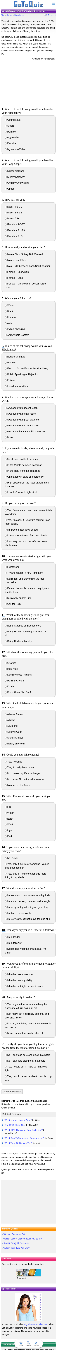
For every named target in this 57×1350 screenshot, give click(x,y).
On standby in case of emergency (24, 476)
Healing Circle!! (14, 680)
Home (21, 1343)
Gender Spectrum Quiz (15, 1234)
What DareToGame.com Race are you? (24, 1138)
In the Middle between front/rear (23, 465)
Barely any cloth (15, 743)
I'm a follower (13, 943)
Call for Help (13, 604)
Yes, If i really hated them (20, 767)
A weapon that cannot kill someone (25, 431)
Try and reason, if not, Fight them (24, 573)
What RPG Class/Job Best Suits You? (24, 1130)
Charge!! (11, 663)
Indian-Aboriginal (15, 329)
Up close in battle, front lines (21, 459)
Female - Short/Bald (17, 272)
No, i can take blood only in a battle (25, 1060)
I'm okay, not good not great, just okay (26, 907)
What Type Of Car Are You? (19, 1143)
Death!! (10, 686)
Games (9, 15)
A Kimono (11, 726)
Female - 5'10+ (14, 236)
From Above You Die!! (18, 692)
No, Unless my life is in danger (22, 773)
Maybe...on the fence (17, 785)
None (9, 437)
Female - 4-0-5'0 (15, 224)
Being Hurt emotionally (18, 641)
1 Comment (51, 15)
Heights (10, 362)
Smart (9, 125)
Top (3, 15)
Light (9, 830)
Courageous (13, 120)
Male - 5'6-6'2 (13, 212)
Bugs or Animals (15, 356)
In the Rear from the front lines (22, 471)
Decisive (11, 143)
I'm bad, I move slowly (18, 913)
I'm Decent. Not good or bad (21, 529)
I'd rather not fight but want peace (24, 986)
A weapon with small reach (20, 413)
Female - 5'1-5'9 (15, 230)
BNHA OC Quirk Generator (16, 1243)
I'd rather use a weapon (19, 974)
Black (9, 311)
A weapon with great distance (22, 419)
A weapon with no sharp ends (22, 425)
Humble (10, 131)
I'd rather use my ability (18, 980)
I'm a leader (12, 937)
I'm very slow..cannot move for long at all (28, 919)
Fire (8, 807)
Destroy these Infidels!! (18, 674)
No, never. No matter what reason (24, 779)
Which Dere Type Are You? (16, 1248)
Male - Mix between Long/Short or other (27, 266)
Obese (10, 188)
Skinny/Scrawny (15, 177)
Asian (9, 323)
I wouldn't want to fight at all (21, 492)
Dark (8, 836)
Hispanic (11, 317)
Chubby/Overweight (17, 183)
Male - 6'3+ (12, 218)
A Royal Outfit (13, 731)
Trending (36, 1343)
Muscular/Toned (14, 171)
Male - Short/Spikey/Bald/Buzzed (24, 254)
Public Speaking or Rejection (21, 374)
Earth (9, 818)
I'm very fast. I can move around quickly (27, 895)
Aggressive (12, 137)
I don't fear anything (17, 386)
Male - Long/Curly (16, 260)
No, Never (11, 858)
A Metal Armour (14, 714)
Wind (9, 824)
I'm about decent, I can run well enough (27, 901)
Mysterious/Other (15, 149)
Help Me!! (11, 668)
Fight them (12, 567)
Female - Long (14, 278)
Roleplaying (19, 15)
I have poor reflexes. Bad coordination (26, 535)
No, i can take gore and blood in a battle (27, 1055)
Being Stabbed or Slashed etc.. (23, 625)
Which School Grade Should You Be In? (23, 1239)
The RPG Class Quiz (15, 1125)
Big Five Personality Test (35, 1324)
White (9, 305)
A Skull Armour (14, 737)
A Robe (10, 720)
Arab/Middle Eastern (17, 335)
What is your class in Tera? (18, 1120)
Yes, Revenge (13, 761)
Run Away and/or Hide (18, 598)
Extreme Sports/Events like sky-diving (26, 368)
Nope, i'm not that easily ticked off (24, 1033)
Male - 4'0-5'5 (13, 207)
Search (28, 1343)
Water (9, 813)
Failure (10, 380)
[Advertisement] (28, 83)
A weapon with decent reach (21, 408)
